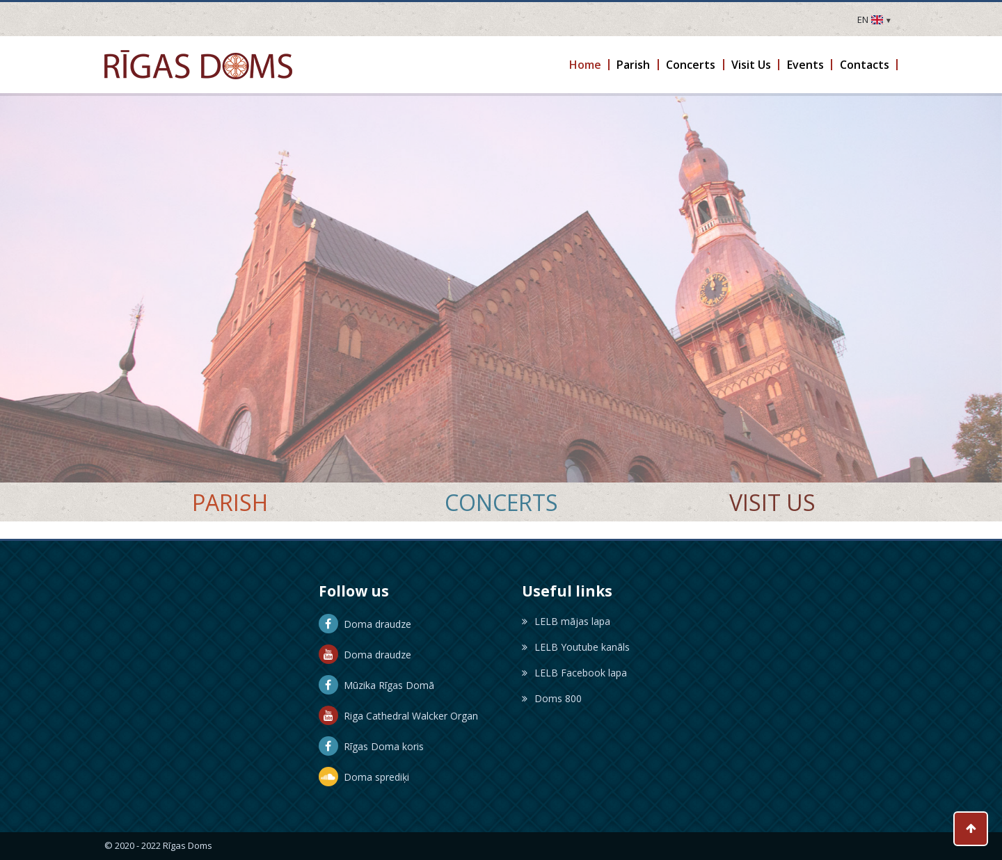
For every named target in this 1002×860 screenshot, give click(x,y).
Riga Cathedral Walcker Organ (398, 715)
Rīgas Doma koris (371, 746)
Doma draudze (365, 624)
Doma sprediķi (364, 777)
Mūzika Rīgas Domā (376, 685)
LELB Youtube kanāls (576, 647)
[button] (586, 65)
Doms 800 (552, 698)
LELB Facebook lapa (574, 672)
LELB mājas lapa (566, 621)
